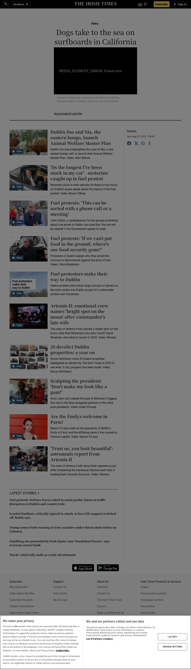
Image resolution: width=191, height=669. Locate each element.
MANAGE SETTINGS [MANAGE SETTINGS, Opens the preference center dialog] (172, 646)
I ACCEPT (172, 637)
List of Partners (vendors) (99, 639)
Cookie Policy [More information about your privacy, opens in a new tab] (62, 650)
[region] (95, 642)
